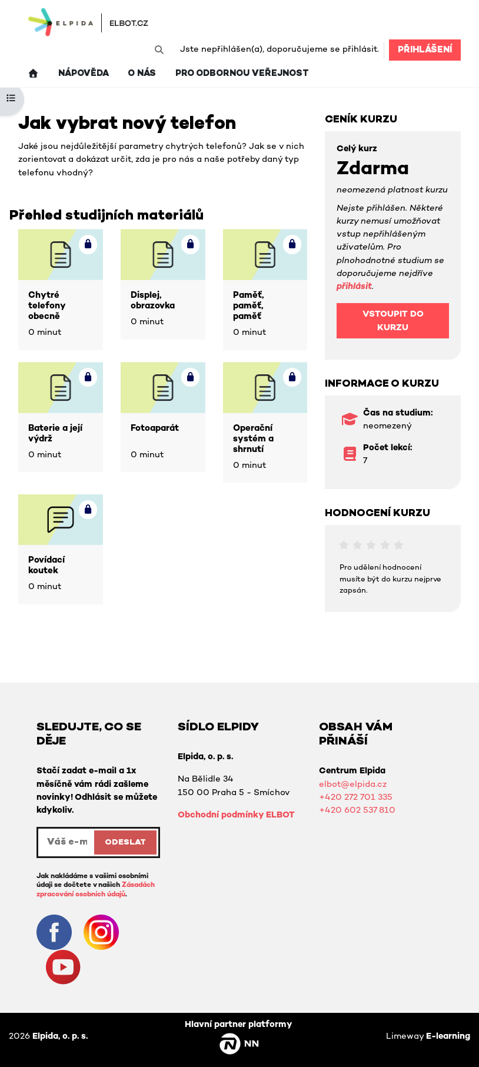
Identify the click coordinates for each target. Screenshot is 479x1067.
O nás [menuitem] (142, 74)
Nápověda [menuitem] (83, 74)
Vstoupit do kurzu (393, 321)
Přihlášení (425, 50)
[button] (159, 50)
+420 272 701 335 (355, 798)
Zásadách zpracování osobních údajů (95, 890)
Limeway (428, 1037)
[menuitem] (33, 74)
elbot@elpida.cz (353, 785)
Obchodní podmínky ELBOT (236, 815)
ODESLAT (125, 842)
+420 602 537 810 (357, 811)
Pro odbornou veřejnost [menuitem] (242, 74)
